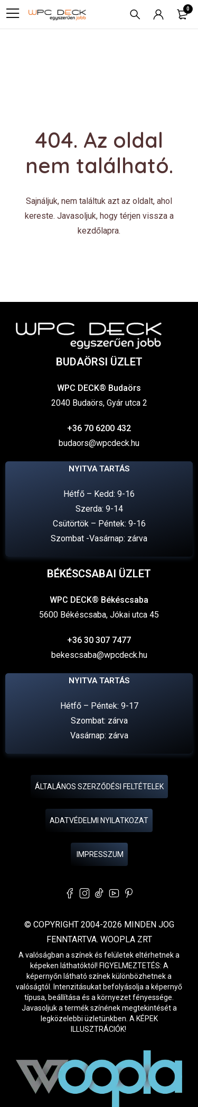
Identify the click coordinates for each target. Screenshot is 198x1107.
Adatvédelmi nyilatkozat (99, 820)
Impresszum (99, 854)
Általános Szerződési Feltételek (99, 786)
